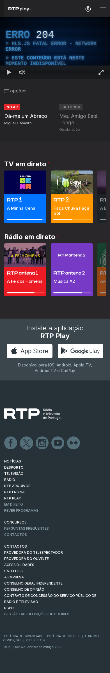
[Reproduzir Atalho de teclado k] (9, 72)
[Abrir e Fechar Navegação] (102, 9)
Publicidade (35, 640)
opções (15, 91)
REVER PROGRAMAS (21, 510)
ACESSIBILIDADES (19, 565)
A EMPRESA (14, 577)
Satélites (13, 571)
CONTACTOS (15, 546)
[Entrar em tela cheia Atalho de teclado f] (101, 72)
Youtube (58, 443)
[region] (55, 48)
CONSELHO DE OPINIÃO (24, 589)
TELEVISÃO (14, 473)
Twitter (26, 443)
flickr (74, 443)
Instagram (42, 443)
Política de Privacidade (23, 636)
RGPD (9, 608)
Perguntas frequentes (26, 528)
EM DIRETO (13, 504)
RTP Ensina (14, 492)
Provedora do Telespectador (33, 552)
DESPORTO (14, 467)
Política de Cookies (63, 636)
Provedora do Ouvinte (26, 559)
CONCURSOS (15, 522)
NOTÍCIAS (12, 461)
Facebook (11, 443)
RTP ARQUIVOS (17, 486)
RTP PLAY (12, 498)
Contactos (15, 534)
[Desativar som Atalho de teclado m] (22, 72)
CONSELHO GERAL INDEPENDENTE (33, 583)
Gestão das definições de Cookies (36, 614)
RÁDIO (9, 480)
